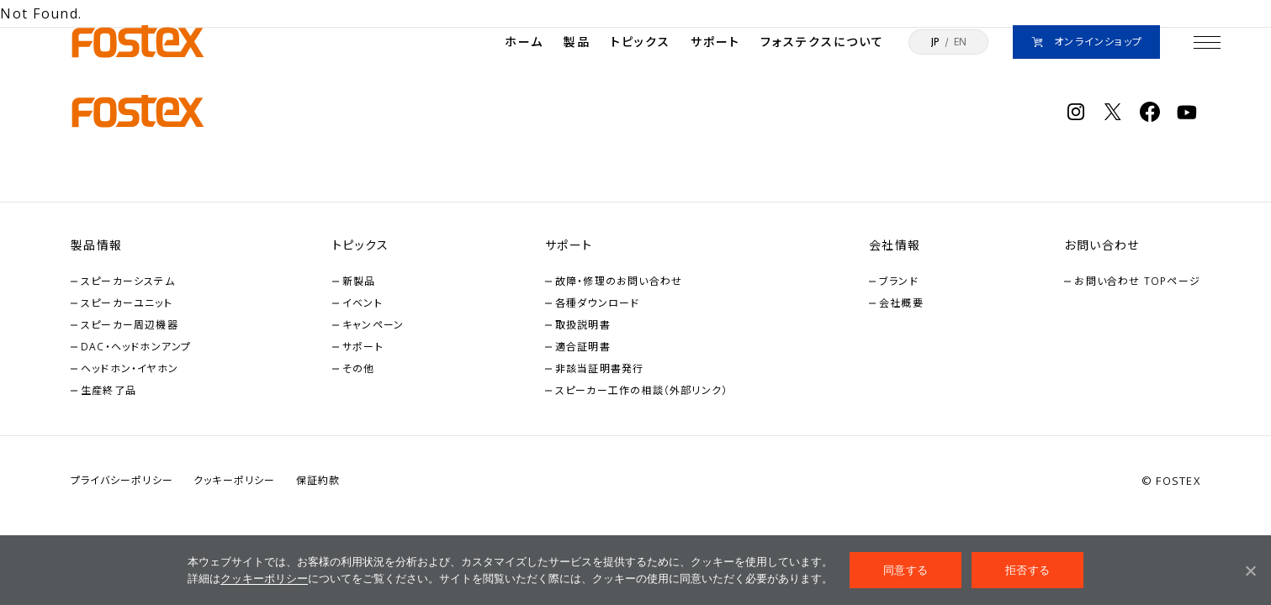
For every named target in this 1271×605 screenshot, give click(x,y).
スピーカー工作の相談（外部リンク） (641, 390)
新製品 (359, 281)
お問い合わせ (1101, 245)
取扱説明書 (583, 325)
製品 (577, 42)
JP (935, 42)
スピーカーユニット (126, 303)
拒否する (1027, 570)
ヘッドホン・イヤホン (129, 368)
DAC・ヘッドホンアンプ (136, 346)
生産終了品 (108, 390)
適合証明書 (583, 346)
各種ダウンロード (597, 303)
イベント (362, 303)
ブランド (899, 281)
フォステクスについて (822, 42)
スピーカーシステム (128, 281)
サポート (715, 42)
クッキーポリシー (264, 578)
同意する (905, 570)
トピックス (640, 42)
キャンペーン (373, 325)
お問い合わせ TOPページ (1137, 281)
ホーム (524, 42)
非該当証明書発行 (599, 368)
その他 (358, 368)
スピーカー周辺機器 (129, 325)
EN (960, 42)
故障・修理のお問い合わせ (618, 281)
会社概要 (901, 303)
